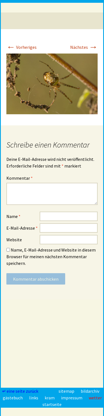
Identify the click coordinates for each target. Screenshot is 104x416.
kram (50, 397)
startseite (52, 404)
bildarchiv (90, 391)
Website (14, 239)
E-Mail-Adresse (22, 228)
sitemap (67, 391)
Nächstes (84, 47)
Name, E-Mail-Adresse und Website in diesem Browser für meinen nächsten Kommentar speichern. (51, 256)
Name (13, 216)
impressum (72, 397)
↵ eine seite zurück (20, 391)
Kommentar (19, 178)
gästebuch (13, 397)
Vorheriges (21, 47)
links (34, 397)
